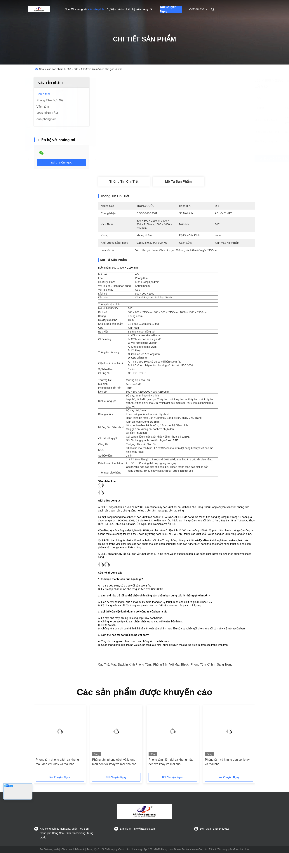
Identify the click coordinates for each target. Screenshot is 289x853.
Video (121, 9)
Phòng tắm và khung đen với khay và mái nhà (227, 762)
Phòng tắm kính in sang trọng (211, 664)
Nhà (67, 9)
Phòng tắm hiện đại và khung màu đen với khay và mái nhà (171, 762)
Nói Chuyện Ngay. (168, 9)
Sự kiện (111, 9)
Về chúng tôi (79, 9)
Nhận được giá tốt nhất (197, 158)
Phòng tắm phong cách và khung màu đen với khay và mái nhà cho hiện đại (114, 762)
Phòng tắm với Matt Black (170, 664)
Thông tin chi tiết (123, 181)
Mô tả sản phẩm (178, 181)
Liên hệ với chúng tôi (139, 9)
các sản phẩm (96, 9)
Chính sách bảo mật (73, 849)
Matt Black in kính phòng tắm (131, 664)
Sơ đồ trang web (49, 849)
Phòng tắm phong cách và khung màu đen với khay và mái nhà (57, 762)
